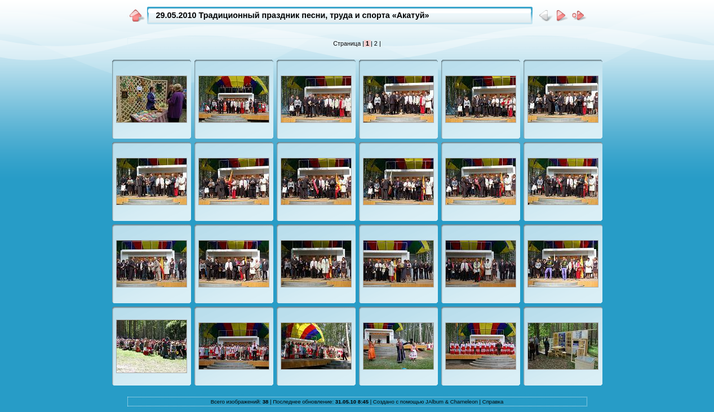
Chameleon (464, 401)
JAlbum (434, 401)
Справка (493, 401)
